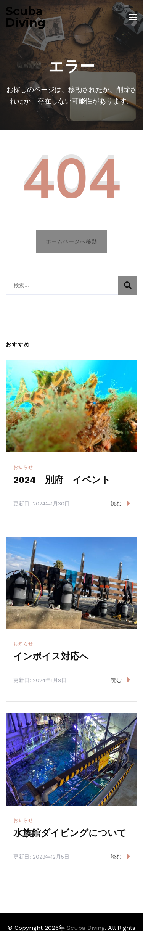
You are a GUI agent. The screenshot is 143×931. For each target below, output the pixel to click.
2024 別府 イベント (62, 479)
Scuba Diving (25, 17)
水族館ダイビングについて (70, 833)
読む (120, 503)
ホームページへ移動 (71, 241)
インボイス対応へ (51, 656)
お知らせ (23, 467)
